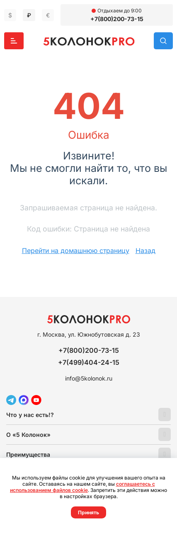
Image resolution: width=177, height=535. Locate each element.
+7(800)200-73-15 (116, 18)
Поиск (163, 40)
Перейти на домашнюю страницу (75, 250)
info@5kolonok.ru (88, 378)
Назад (145, 250)
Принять (88, 512)
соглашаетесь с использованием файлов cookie (82, 487)
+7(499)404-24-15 (88, 362)
